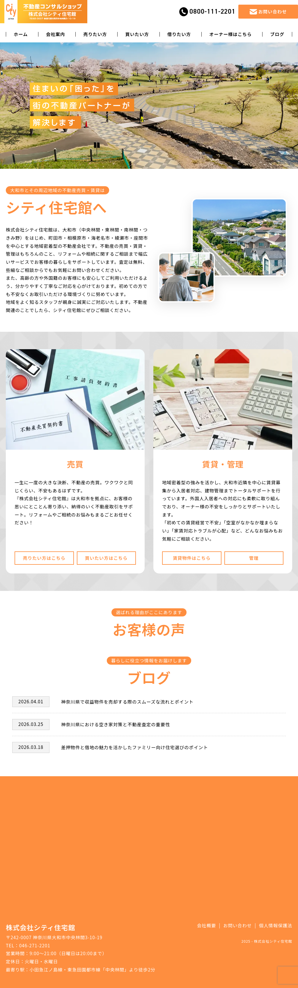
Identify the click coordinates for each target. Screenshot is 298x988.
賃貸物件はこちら (192, 558)
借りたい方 (179, 34)
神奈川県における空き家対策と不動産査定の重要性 (115, 724)
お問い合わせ (237, 925)
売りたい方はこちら (44, 558)
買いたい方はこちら (106, 558)
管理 (254, 558)
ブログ (277, 34)
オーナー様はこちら (230, 34)
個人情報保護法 (275, 925)
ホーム (21, 34)
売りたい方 (95, 34)
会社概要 (206, 925)
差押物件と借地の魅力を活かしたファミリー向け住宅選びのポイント (134, 747)
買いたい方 (137, 34)
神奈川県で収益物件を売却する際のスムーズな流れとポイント (127, 701)
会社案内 (55, 34)
